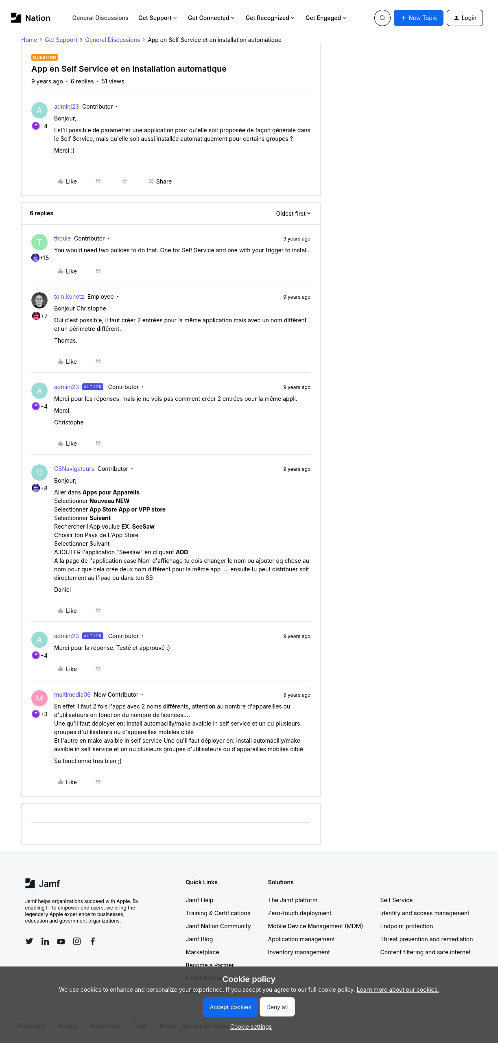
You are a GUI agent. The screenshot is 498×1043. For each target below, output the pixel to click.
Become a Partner (210, 965)
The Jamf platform (293, 899)
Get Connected (212, 17)
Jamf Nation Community (218, 926)
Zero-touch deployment (300, 913)
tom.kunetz (69, 296)
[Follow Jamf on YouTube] (61, 941)
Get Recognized (271, 17)
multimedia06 (72, 694)
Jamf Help (200, 899)
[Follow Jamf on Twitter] (29, 941)
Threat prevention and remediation (426, 939)
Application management (301, 939)
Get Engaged (326, 17)
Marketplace (202, 952)
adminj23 (66, 106)
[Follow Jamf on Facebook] (93, 941)
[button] (418, 18)
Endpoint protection (406, 926)
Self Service (396, 899)
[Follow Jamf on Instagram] (77, 941)
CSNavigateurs (74, 468)
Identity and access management (425, 913)
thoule (62, 238)
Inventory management (299, 952)
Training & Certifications (218, 913)
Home (29, 39)
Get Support (158, 17)
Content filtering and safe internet (425, 952)
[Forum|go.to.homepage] (30, 18)
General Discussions (100, 17)
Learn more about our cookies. (398, 989)
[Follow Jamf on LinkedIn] (45, 941)
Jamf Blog (199, 939)
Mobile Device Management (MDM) (315, 926)
